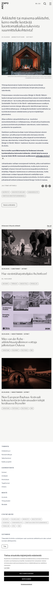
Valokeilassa (15, 519)
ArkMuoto (25, 519)
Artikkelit (5, 476)
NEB (31, 350)
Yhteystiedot (6, 501)
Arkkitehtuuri (18, 37)
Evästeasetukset (26, 584)
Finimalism (6, 526)
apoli (13, 526)
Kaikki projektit (6, 462)
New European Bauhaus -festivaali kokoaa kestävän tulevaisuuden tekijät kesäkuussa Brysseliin (23, 400)
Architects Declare (18, 192)
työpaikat (14, 283)
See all (49, 226)
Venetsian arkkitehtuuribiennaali (14, 196)
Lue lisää (6, 568)
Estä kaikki (26, 579)
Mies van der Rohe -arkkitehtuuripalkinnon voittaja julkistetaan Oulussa (19, 342)
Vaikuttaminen (17, 334)
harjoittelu (24, 283)
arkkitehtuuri (36, 519)
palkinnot (15, 350)
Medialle (4, 504)
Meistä (4, 493)
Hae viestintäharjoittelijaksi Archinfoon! (24, 273)
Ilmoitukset (15, 269)
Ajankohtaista (8, 468)
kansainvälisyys (33, 192)
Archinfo (6, 283)
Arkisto (4, 487)
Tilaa (4, 546)
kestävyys (6, 192)
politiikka (24, 350)
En (39, 4)
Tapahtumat (6, 483)
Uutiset (29, 37)
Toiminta (5, 446)
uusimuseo (6, 522)
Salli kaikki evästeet (26, 573)
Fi (36, 4)
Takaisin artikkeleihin (9, 205)
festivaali (15, 408)
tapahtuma (6, 350)
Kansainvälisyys (7, 454)
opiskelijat (34, 283)
